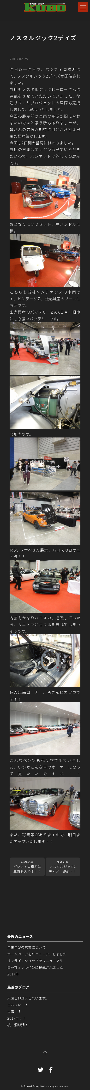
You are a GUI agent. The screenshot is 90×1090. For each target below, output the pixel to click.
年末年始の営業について (26, 947)
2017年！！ (16, 1018)
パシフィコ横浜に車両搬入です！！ (27, 867)
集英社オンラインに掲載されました (35, 967)
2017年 (13, 973)
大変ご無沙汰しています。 (28, 997)
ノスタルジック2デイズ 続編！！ (63, 867)
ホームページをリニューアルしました (36, 953)
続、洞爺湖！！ (19, 1024)
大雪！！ (14, 1011)
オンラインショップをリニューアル (35, 960)
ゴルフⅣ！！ (17, 1004)
